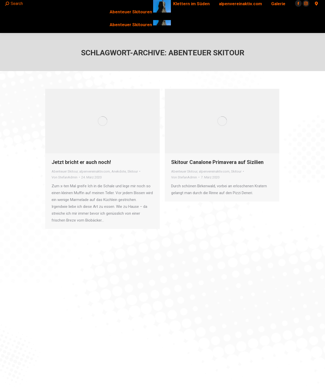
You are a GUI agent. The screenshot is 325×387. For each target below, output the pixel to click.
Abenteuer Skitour (65, 171)
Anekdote (118, 171)
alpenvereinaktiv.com (94, 171)
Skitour (132, 171)
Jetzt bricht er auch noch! (81, 162)
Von (64, 177)
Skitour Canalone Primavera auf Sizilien (217, 162)
